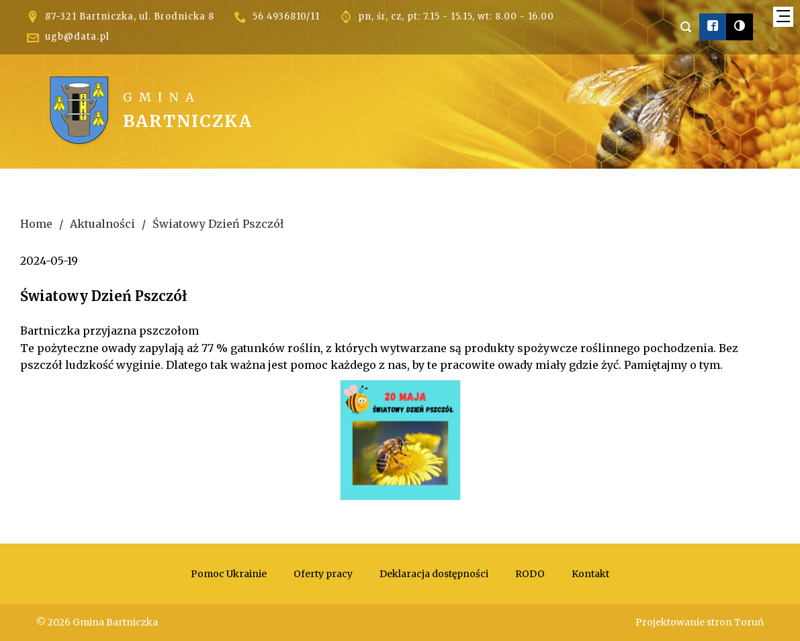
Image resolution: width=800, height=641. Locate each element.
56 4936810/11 (286, 16)
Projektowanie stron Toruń (699, 622)
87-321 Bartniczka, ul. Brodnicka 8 (129, 16)
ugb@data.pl (77, 36)
